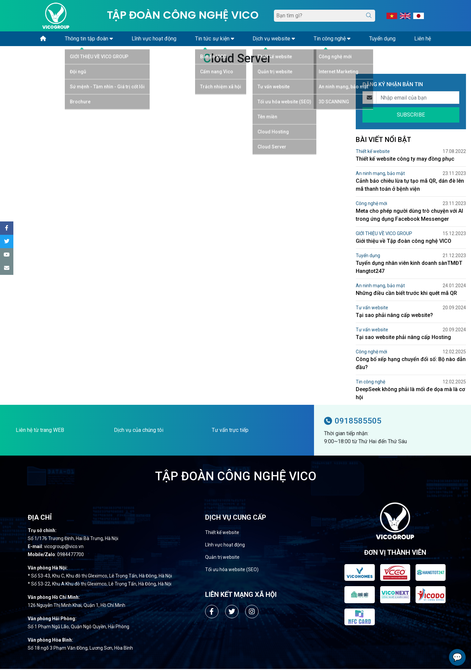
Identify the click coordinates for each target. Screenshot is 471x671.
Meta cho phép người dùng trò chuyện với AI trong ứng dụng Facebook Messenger (409, 217)
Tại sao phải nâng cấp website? (394, 317)
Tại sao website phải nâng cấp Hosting (403, 339)
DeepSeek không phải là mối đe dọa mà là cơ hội (410, 395)
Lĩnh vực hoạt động (225, 546)
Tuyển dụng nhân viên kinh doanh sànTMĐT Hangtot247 (409, 269)
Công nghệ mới (371, 205)
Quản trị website (222, 559)
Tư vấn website (372, 309)
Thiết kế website (373, 153)
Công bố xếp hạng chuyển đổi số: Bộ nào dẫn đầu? (411, 365)
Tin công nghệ (370, 383)
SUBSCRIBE (411, 117)
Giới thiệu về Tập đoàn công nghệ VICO (403, 243)
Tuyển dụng (368, 257)
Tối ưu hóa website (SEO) (232, 571)
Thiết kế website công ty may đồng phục (405, 161)
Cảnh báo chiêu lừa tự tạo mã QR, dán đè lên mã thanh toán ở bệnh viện (410, 187)
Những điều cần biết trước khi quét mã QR (406, 295)
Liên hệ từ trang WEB (40, 432)
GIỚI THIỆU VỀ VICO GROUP (384, 235)
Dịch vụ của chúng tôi (138, 432)
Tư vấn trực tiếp (230, 432)
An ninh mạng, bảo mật (380, 175)
